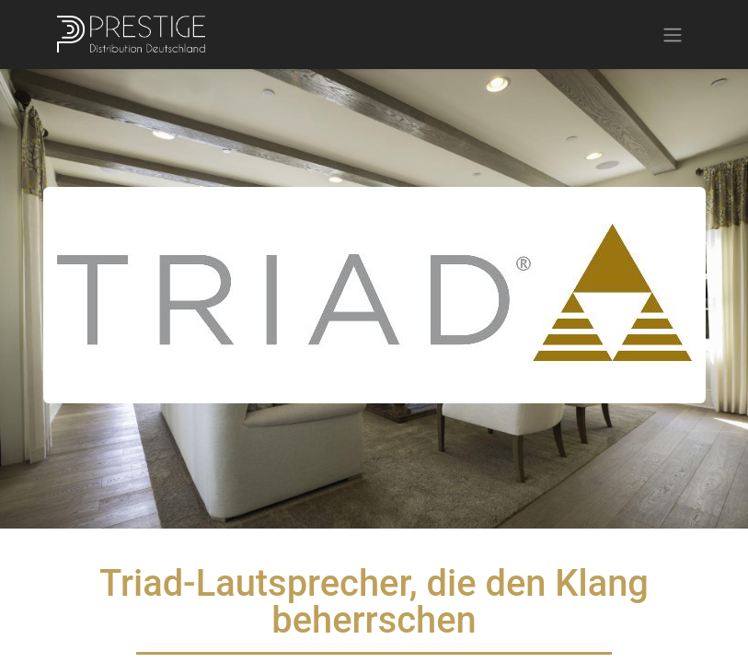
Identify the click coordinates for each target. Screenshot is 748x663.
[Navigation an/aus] (672, 34)
